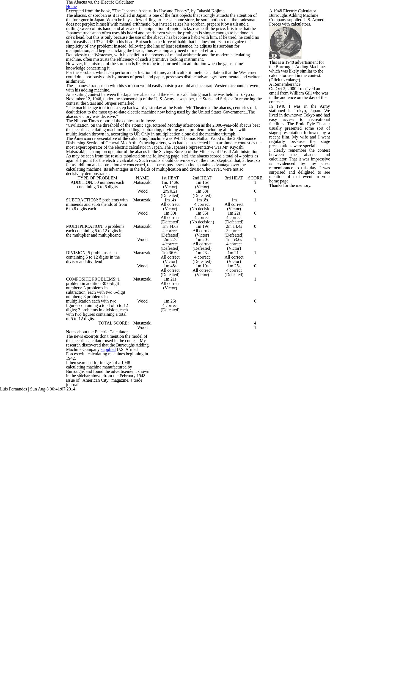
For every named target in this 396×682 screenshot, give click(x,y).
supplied (132, 646)
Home (323, 30)
